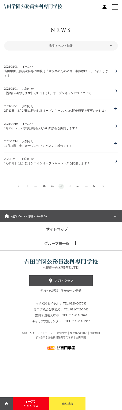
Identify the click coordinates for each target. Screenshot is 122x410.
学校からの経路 (71, 290)
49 (52, 186)
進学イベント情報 (22, 216)
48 (44, 186)
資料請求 (67, 404)
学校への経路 (49, 290)
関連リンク (28, 333)
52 (77, 186)
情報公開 (95, 333)
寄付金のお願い (78, 333)
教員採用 (62, 333)
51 (69, 186)
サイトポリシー (46, 333)
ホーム (6, 216)
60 (94, 186)
